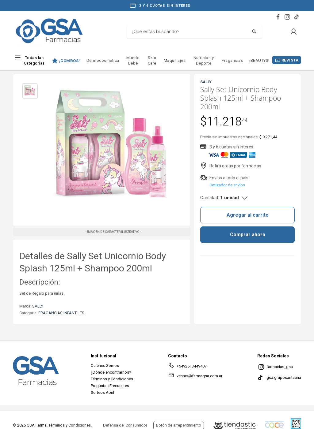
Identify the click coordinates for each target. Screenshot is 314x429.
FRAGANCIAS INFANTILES (61, 313)
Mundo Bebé (133, 60)
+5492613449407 (187, 367)
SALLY (37, 306)
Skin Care (152, 60)
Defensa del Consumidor (125, 425)
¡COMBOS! (69, 60)
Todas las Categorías (34, 60)
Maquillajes (175, 60)
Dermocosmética (102, 60)
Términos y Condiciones (112, 379)
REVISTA (290, 60)
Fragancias (232, 60)
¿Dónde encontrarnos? (111, 372)
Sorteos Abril (102, 392)
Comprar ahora (247, 234)
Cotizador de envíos (227, 185)
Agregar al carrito (248, 215)
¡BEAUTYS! (259, 60)
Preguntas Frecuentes (110, 385)
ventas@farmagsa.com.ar (195, 377)
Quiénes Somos (105, 365)
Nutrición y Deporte (203, 60)
